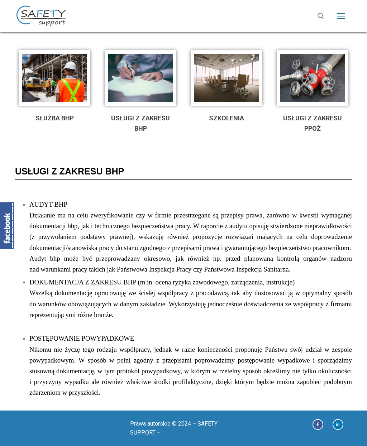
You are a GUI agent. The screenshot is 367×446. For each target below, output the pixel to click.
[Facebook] (318, 424)
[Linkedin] (338, 424)
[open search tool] (321, 16)
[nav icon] (341, 16)
